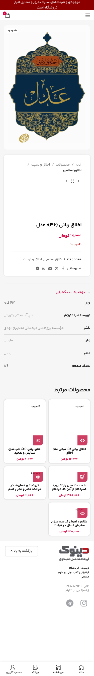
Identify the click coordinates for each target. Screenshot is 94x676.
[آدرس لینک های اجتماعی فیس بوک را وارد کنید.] (63, 268)
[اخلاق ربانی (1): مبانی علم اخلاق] (69, 423)
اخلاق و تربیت (40, 165)
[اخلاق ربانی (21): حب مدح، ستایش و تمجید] (25, 423)
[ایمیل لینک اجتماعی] (50, 268)
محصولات (63, 165)
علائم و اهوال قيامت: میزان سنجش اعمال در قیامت (69, 523)
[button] (82, 477)
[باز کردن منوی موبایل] (88, 15)
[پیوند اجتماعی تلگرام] (37, 268)
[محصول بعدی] (66, 181)
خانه (78, 165)
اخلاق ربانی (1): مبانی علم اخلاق (69, 451)
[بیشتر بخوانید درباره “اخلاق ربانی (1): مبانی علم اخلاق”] (82, 440)
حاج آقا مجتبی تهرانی (18, 315)
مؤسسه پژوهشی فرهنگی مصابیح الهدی (34, 328)
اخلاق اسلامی (72, 170)
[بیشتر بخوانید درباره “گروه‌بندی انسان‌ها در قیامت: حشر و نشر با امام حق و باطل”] (38, 477)
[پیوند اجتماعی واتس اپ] (44, 268)
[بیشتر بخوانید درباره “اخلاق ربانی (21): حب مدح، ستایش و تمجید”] (38, 440)
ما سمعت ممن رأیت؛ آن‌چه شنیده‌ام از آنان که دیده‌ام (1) (69, 489)
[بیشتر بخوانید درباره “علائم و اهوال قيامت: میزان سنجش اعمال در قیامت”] (82, 513)
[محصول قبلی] (78, 181)
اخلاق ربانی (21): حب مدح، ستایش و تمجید (24, 451)
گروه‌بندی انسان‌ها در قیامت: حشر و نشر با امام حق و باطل (24, 489)
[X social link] (56, 268)
